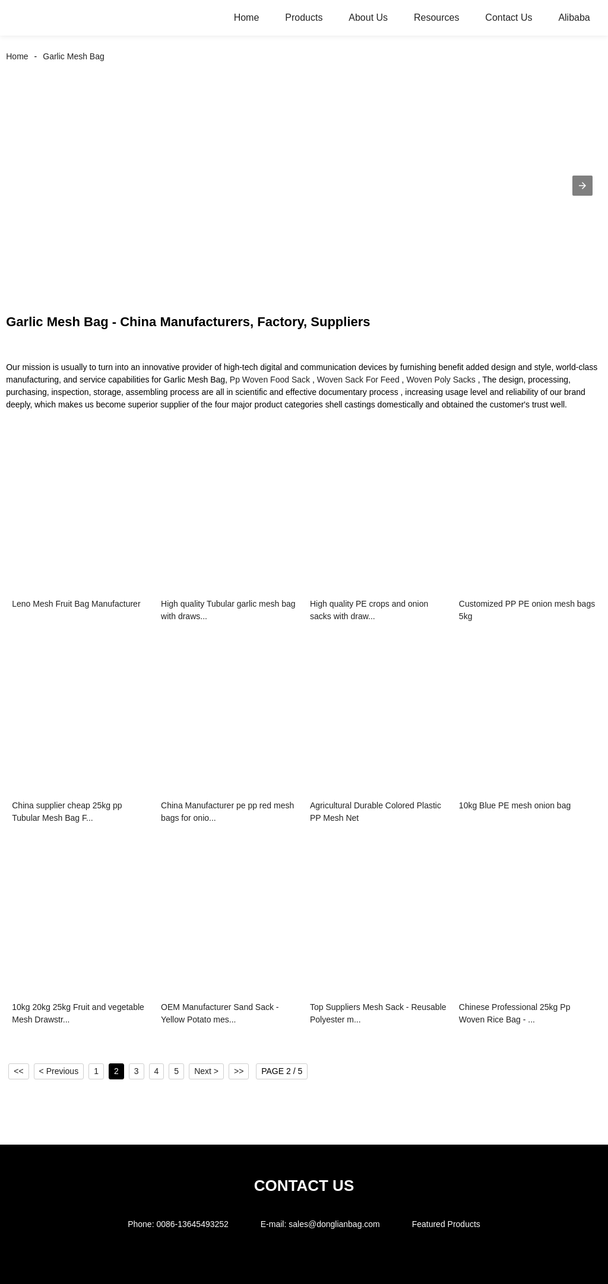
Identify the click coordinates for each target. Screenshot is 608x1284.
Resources (436, 17)
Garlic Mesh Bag (73, 56)
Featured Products (446, 1224)
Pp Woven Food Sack (270, 379)
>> (238, 1071)
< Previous (59, 1071)
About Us (368, 17)
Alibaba (574, 17)
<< (18, 1071)
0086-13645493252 (192, 1224)
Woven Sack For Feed (358, 379)
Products (303, 17)
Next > (206, 1071)
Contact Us (508, 17)
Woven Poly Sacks (440, 379)
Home (246, 17)
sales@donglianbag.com (334, 1224)
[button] (582, 186)
